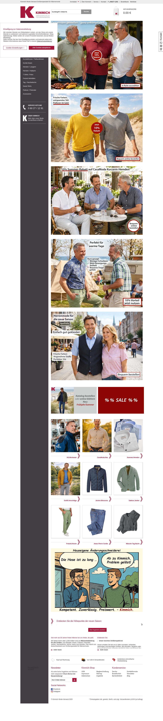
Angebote (99, 693)
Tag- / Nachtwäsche (29, 82)
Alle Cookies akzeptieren (41, 48)
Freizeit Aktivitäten (29, 78)
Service (96, 1)
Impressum (85, 691)
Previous (52, 633)
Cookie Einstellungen (15, 48)
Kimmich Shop (88, 685)
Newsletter (56, 685)
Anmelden (73, 2)
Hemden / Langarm (29, 67)
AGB (83, 689)
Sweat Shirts (27, 86)
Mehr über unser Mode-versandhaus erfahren (37, 118)
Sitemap (99, 691)
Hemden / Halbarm (29, 71)
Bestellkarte (125, 1)
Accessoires (27, 94)
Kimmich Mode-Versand (33, 686)
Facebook (56, 707)
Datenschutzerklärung (44, 41)
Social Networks (58, 703)
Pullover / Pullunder (29, 90)
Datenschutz (86, 693)
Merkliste (133, 1)
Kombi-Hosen (27, 63)
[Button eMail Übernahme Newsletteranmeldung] (74, 697)
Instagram (56, 709)
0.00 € (133, 11)
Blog (128, 693)
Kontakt (103, 1)
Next (142, 633)
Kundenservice (119, 685)
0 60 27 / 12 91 (37, 107)
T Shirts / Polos (28, 75)
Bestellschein (116, 691)
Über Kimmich (86, 1)
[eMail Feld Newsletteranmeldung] (61, 697)
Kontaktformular (132, 689)
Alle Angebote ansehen (97, 647)
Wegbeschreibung (102, 689)
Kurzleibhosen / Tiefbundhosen (33, 59)
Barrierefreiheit (117, 693)
